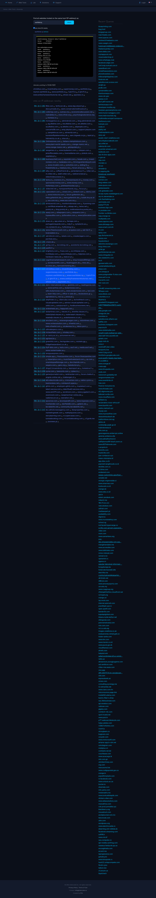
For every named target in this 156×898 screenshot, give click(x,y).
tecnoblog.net (62, 245)
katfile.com (103, 322)
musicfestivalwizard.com (73, 359)
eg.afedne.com (54, 124)
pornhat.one (51, 239)
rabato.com (66, 236)
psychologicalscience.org (83, 115)
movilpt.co (103, 163)
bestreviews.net (52, 383)
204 (43, 121)
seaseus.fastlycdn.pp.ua (108, 846)
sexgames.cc (51, 150)
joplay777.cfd (104, 205)
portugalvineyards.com (55, 224)
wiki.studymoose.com (55, 291)
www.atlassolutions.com (108, 801)
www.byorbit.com (105, 405)
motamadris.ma (105, 793)
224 (43, 285)
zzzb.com (102, 372)
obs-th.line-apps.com (107, 155)
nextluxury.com (105, 121)
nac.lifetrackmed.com (107, 701)
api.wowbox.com (105, 703)
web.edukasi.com (105, 506)
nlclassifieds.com (53, 332)
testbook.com (104, 152)
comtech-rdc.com (105, 712)
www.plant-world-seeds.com (58, 144)
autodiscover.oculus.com (108, 82)
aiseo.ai (49, 221)
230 (43, 332)
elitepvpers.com (63, 212)
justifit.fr (49, 248)
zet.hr (101, 495)
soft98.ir (102, 834)
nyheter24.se (80, 224)
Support (57, 2)
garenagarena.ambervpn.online (111, 433)
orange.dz (102, 489)
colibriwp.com (52, 112)
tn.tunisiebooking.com (73, 418)
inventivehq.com (54, 89)
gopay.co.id (103, 99)
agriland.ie (50, 338)
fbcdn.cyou (103, 865)
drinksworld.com (53, 203)
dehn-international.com (55, 285)
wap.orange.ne (104, 216)
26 (39, 106)
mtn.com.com (104, 625)
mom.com (102, 533)
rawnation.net (66, 398)
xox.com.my (53, 200)
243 (43, 410)
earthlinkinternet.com (107, 252)
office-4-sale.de (69, 294)
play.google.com (105, 311)
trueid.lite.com (104, 453)
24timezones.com (53, 141)
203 (43, 112)
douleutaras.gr (84, 294)
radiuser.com (104, 706)
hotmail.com (103, 124)
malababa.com (65, 162)
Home (8, 2)
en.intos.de (50, 266)
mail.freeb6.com (105, 35)
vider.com (102, 531)
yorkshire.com (71, 165)
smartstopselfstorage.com (56, 362)
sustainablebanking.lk (107, 266)
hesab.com (82, 159)
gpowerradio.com (105, 263)
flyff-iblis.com (51, 347)
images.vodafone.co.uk (108, 631)
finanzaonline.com (65, 356)
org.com (102, 765)
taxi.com (91, 291)
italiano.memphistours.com (74, 141)
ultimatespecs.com (53, 329)
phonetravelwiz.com (106, 74)
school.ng (102, 522)
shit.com (102, 676)
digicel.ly (102, 517)
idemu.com (90, 192)
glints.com (50, 386)
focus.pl (82, 189)
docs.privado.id (52, 109)
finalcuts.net (103, 79)
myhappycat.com (105, 54)
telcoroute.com (104, 818)
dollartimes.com (52, 312)
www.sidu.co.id (104, 492)
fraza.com (64, 251)
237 (43, 368)
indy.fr (70, 224)
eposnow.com (51, 401)
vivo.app (102, 670)
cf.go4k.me (90, 418)
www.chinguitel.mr (106, 255)
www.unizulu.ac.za (106, 781)
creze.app (102, 366)
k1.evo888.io (103, 361)
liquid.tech (103, 873)
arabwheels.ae (52, 309)
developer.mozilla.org (107, 107)
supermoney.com (71, 89)
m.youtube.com (105, 210)
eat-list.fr (86, 230)
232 (43, 338)
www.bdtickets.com (106, 550)
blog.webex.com (105, 182)
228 (43, 320)
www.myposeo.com (85, 401)
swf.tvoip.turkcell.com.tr (108, 65)
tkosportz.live (104, 350)
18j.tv (89, 168)
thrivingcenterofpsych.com (84, 162)
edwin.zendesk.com (106, 497)
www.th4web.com (106, 389)
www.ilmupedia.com (106, 369)
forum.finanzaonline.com (85, 356)
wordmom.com (69, 392)
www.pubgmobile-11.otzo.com (110, 274)
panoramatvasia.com (107, 623)
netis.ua (102, 659)
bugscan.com (104, 734)
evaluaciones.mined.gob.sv (109, 634)
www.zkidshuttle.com (107, 330)
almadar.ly (103, 169)
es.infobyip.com (77, 251)
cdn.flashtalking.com (107, 199)
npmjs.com (103, 238)
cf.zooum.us (103, 871)
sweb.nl (102, 127)
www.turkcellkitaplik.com (108, 795)
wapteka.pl (50, 156)
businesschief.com (53, 159)
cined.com (66, 192)
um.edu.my (103, 586)
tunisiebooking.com (54, 418)
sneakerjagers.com (81, 236)
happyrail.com (66, 309)
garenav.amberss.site (107, 436)
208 (43, 159)
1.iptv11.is (72, 92)
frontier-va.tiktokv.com (107, 213)
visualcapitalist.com (54, 303)
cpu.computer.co (105, 840)
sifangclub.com (104, 620)
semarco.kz (103, 556)
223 (43, 269)
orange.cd (102, 598)
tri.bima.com (103, 469)
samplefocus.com (55, 132)
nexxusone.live (104, 768)
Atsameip (20, 9)
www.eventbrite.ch (106, 380)
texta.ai (49, 180)
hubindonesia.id (105, 428)
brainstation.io (52, 233)
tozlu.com (64, 347)
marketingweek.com (54, 413)
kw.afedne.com (69, 124)
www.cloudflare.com (107, 397)
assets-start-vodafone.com (109, 138)
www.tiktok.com (105, 294)
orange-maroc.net (79, 144)
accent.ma (103, 851)
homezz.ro (52, 118)
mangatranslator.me (106, 545)
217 (43, 236)
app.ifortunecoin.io (106, 235)
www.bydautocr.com (67, 150)
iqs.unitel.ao (103, 143)
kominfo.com (104, 450)
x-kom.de (50, 242)
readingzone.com (88, 285)
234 (43, 347)
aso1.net (73, 347)
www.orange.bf (104, 364)
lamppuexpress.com (54, 353)
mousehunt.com (105, 812)
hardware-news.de (53, 257)
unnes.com (103, 681)
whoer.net (67, 95)
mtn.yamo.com (104, 790)
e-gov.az (102, 157)
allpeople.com (81, 127)
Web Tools (21, 2)
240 (43, 380)
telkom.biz (103, 868)
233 (43, 341)
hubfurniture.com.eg (106, 419)
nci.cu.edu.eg (104, 628)
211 (43, 189)
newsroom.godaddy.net (108, 375)
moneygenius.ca (52, 121)
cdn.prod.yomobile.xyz (107, 807)
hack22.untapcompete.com (109, 862)
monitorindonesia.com (71, 203)
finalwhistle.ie (51, 168)
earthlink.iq (39, 32)
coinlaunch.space (68, 383)
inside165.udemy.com (107, 695)
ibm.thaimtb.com (77, 362)
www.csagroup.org (106, 589)
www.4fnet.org (64, 115)
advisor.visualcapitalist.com (76, 303)
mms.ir (101, 344)
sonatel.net (103, 478)
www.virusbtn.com (55, 165)
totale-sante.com (105, 637)
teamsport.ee (74, 368)
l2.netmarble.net (105, 687)
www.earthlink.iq (59, 92)
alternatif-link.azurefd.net (108, 336)
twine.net (83, 206)
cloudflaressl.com (105, 648)
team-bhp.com (54, 294)
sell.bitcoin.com (52, 236)
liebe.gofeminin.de (53, 198)
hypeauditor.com (53, 215)
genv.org (61, 365)
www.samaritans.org (106, 536)
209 (43, 171)
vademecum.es (52, 398)
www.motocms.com (56, 195)
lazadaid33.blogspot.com (108, 302)
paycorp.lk (103, 327)
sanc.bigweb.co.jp (77, 135)
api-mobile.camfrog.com (108, 843)
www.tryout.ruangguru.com (109, 113)
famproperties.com (79, 410)
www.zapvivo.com (106, 221)
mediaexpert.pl (104, 511)
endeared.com (104, 472)
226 (43, 309)
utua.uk (65, 138)
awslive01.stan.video (107, 347)
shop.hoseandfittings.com (83, 260)
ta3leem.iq (103, 400)
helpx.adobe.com (105, 723)
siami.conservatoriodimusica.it (73, 109)
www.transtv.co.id (105, 642)
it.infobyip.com (52, 254)
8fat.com (49, 106)
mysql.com (103, 411)
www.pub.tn (103, 717)
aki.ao (101, 166)
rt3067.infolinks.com (106, 726)
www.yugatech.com (86, 392)
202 (43, 106)
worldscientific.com (56, 263)
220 (43, 248)
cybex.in (74, 371)
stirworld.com (70, 132)
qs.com (89, 359)
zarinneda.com (104, 202)
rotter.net (90, 171)
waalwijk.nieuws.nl (53, 317)
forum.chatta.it (87, 374)
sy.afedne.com (66, 127)
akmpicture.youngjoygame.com (111, 662)
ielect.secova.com (53, 389)
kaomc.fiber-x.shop (106, 698)
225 (43, 300)
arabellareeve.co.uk (72, 317)
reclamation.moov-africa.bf (109, 403)
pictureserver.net (67, 335)
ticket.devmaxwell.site (107, 570)
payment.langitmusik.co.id (109, 464)
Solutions (44, 2)
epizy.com (102, 233)
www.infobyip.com (68, 254)
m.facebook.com (105, 779)
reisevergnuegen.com (68, 320)
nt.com (101, 230)
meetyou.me (65, 168)
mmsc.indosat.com (106, 553)
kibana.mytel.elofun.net (108, 617)
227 (43, 312)
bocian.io (102, 784)
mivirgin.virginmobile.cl (107, 481)
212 (43, 192)
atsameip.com (104, 787)
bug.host (102, 29)
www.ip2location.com (87, 215)
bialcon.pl (68, 257)
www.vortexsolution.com (56, 323)
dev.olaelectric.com (106, 258)
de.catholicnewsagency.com (57, 410)
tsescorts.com (63, 371)
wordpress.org (104, 823)
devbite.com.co (105, 467)
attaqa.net (72, 206)
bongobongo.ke (105, 567)
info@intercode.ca (81, 890)
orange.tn (102, 773)
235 (43, 353)
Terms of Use (83, 887)
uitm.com (102, 821)
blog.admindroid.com (86, 121)
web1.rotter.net (64, 174)
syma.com (50, 371)
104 (35, 106)
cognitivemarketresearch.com (58, 260)
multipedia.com (104, 219)
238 (43, 371)
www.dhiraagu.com (106, 224)
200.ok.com (103, 581)
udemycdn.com (105, 146)
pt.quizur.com (74, 230)
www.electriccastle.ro (107, 826)
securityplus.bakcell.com (108, 141)
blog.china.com (104, 247)
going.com (50, 245)
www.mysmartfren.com (108, 414)
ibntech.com (78, 192)
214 (43, 212)
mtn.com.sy (103, 430)
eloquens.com (78, 212)
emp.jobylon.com (69, 130)
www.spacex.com (105, 38)
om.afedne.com (84, 124)
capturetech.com (53, 192)
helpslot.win (103, 653)
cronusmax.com (71, 380)
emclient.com (51, 320)
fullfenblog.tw (68, 227)
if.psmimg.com (89, 203)
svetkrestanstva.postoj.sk (80, 209)
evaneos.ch (59, 180)
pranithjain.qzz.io (105, 606)
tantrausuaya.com (105, 105)
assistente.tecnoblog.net (81, 245)
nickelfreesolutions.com (108, 71)
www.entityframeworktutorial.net (47, 95)
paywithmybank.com (107, 776)
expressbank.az (105, 678)
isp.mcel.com (104, 600)
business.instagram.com (108, 325)
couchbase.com (105, 754)
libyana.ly (102, 300)
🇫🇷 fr (150, 2)
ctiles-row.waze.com (107, 667)
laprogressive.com (106, 854)
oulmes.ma (64, 112)
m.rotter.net (50, 174)
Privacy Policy (73, 887)
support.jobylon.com (86, 130)
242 (43, 401)
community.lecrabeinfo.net (72, 407)
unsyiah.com (103, 737)
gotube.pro (103, 857)
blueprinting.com (105, 26)
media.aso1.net (86, 347)
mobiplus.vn (103, 748)
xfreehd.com (74, 323)
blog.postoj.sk (61, 209)
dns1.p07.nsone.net (106, 102)
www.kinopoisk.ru (105, 859)
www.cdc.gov (104, 96)
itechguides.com (67, 341)
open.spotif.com (105, 609)
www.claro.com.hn (106, 690)
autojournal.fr (62, 305)
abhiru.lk (102, 422)
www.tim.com (104, 639)
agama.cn (102, 561)
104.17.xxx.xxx (104, 503)
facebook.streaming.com (108, 832)
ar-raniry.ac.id (51, 335)
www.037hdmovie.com (107, 444)
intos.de (85, 263)
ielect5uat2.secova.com (73, 389)
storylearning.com (53, 416)
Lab (33, 2)
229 (43, 329)
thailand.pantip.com (106, 49)
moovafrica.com (105, 804)
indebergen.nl (68, 377)
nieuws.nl (65, 312)
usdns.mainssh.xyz (106, 408)
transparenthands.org (68, 189)
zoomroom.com (52, 395)
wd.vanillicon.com (106, 664)
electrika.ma (103, 573)
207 (43, 150)
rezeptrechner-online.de (71, 395)
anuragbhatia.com (105, 848)
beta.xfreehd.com (53, 326)
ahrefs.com (103, 650)
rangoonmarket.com (106, 377)
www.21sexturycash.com (56, 230)
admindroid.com (68, 121)
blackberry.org (104, 809)
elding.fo (83, 165)
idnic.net (102, 135)
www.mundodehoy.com (108, 520)
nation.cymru (86, 380)
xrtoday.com (68, 332)
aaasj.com (50, 212)
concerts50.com (52, 130)
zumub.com (103, 180)
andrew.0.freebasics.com (108, 40)
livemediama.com (72, 153)
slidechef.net (51, 189)
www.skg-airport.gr (76, 106)
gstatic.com (103, 338)
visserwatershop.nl (106, 57)
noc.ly (60, 297)
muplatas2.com (83, 386)
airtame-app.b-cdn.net (107, 742)
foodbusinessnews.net (79, 305)
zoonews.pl (52, 421)
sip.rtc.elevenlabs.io (106, 196)
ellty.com (49, 171)
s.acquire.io (103, 447)
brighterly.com (52, 251)
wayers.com (51, 365)
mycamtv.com (104, 280)
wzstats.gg (80, 341)
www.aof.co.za (104, 277)
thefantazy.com (52, 186)
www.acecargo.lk (105, 756)
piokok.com (86, 153)
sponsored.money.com (55, 183)
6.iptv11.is (82, 92)
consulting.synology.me (108, 684)
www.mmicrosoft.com (107, 740)
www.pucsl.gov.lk (105, 645)
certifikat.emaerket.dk (57, 206)
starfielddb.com (68, 404)
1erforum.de (60, 106)
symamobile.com (105, 91)
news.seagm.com (105, 43)
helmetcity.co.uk (52, 138)
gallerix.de (81, 404)
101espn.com (104, 291)
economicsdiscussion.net (81, 112)
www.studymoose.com (75, 291)
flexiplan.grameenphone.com (110, 110)
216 (43, 230)
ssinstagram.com (105, 745)
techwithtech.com (81, 300)
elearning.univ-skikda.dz (108, 829)
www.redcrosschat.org (107, 116)
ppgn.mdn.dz (104, 341)
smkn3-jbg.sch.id (105, 352)
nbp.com (102, 160)
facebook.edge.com (106, 63)
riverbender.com (52, 404)
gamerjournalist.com (54, 374)
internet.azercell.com (107, 603)
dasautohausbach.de (107, 417)
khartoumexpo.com (106, 93)
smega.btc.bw (104, 313)
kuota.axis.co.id (105, 486)
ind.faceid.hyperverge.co (108, 525)
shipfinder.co (51, 300)
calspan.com (83, 150)
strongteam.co (104, 731)
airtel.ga (102, 249)
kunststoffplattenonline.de (57, 135)
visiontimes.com (86, 320)
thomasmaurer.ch (73, 180)
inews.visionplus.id (106, 458)
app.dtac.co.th (104, 461)
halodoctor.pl (73, 365)
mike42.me (103, 500)
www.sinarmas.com (106, 483)
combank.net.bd (105, 751)
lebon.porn (81, 326)
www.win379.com (53, 392)
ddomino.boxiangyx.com (108, 244)
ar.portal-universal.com (108, 149)
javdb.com (103, 88)
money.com (88, 180)
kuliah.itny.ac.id (87, 198)
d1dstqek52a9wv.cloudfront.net (111, 592)
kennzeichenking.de (65, 266)
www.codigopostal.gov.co (109, 770)
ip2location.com (68, 215)
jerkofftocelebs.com (54, 153)
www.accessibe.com (107, 547)
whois (46, 32)
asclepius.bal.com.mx (107, 815)
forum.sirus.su (78, 168)
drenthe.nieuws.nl (79, 312)
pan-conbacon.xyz (106, 455)
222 (43, 260)
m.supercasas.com (71, 416)
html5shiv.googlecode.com (109, 355)
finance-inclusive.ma (107, 386)
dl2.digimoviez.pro (106, 391)
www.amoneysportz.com (108, 584)
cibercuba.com (65, 300)
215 (43, 221)
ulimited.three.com (106, 762)
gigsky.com (103, 709)
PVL (81, 893)
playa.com (103, 269)
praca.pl (69, 297)
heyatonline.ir (104, 241)
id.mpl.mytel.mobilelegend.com (111, 194)
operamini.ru (103, 559)
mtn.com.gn (103, 759)
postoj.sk (49, 209)
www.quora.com (105, 185)
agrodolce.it (51, 297)
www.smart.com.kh (106, 227)
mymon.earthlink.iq (41, 92)
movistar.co (103, 316)
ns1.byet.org (103, 595)
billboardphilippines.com (108, 77)
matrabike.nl (51, 115)
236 (43, 356)
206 (43, 141)
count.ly (102, 729)
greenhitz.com (52, 341)
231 (43, 335)
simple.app (50, 356)
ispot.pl (90, 135)
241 (43, 386)
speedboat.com (105, 68)
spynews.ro (78, 95)
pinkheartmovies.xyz (69, 186)
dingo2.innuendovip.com (56, 368)
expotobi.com (69, 159)
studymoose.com (72, 288)
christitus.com (39, 89)
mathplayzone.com (73, 413)
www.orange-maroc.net (55, 147)
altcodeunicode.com (54, 380)
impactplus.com (54, 359)
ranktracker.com (72, 374)
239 (43, 374)
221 (43, 251)
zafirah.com (103, 508)
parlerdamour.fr (77, 171)
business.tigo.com (106, 207)
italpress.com (83, 254)
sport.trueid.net (104, 715)
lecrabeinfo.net (52, 407)
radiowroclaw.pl (79, 174)
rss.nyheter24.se (53, 227)
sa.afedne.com (52, 127)
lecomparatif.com (67, 401)
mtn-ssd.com (104, 283)
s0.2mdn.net (103, 578)
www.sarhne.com (55, 288)
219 (43, 245)
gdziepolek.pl (73, 147)
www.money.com (74, 183)
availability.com (105, 514)
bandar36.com (104, 612)
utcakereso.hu (69, 326)
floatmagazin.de (73, 263)
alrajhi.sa (102, 85)
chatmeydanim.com (106, 132)
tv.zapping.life (104, 171)
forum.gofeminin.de (75, 195)
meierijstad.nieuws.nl (54, 314)
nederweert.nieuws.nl (75, 314)
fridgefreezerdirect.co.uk (56, 344)
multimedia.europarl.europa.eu (110, 118)
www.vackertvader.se (55, 350)
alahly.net (102, 130)
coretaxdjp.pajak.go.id (107, 425)
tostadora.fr (87, 368)
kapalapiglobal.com (106, 614)
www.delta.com (105, 52)
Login (142, 2)
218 (43, 242)
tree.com (102, 383)
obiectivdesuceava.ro (55, 177)
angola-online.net (53, 377)
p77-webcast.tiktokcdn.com (109, 720)
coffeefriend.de (62, 171)
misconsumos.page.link (108, 692)
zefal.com (50, 305)
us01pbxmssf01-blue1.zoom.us (110, 442)
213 (43, 203)
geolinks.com (73, 285)
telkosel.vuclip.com (106, 394)
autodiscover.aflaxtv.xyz (108, 319)
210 (43, 180)
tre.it (100, 260)
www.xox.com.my (67, 200)
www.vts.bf (103, 837)
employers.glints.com (66, 386)
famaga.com (72, 221)
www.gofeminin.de (71, 198)
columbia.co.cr (104, 297)
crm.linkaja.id (104, 272)
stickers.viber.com (106, 798)
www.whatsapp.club (106, 60)
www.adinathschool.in (107, 439)
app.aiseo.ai (59, 221)
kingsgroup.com (105, 32)
